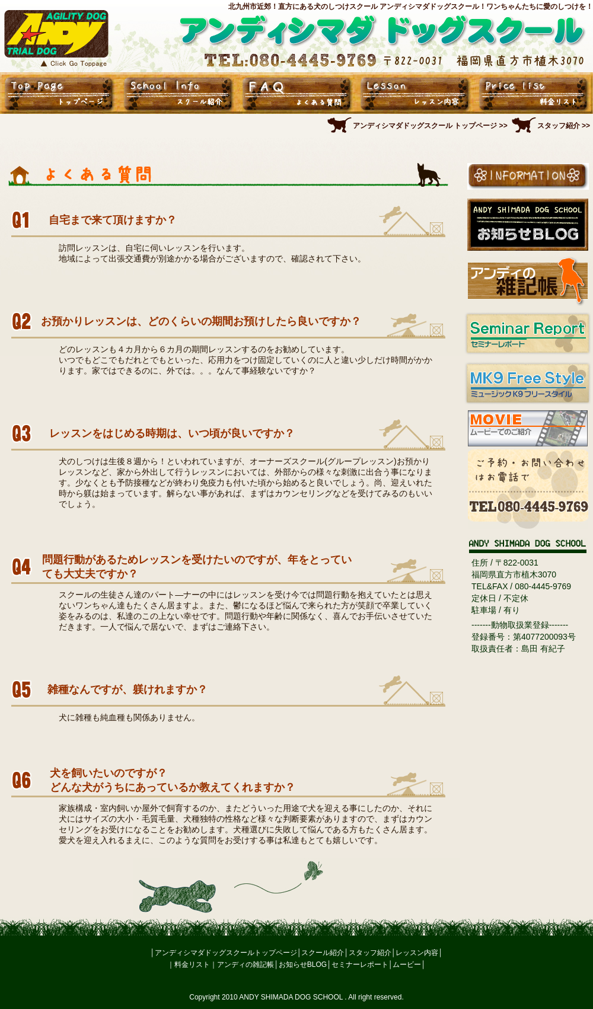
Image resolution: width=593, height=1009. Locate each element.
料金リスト (192, 964)
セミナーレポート (359, 964)
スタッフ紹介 (370, 953)
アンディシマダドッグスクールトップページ (226, 953)
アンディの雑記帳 (245, 964)
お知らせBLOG (303, 964)
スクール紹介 (322, 953)
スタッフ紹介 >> (563, 126)
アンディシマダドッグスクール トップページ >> (430, 126)
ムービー (407, 964)
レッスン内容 (417, 953)
